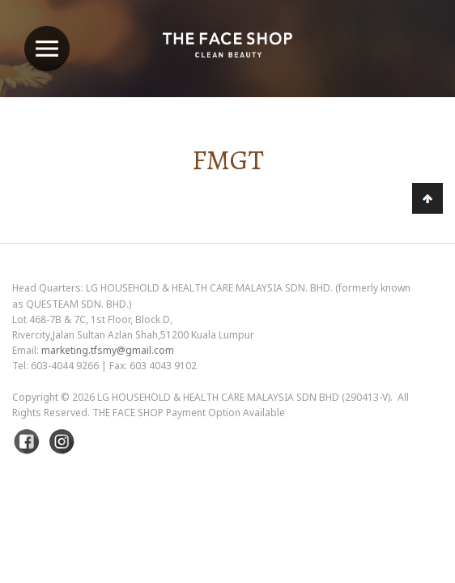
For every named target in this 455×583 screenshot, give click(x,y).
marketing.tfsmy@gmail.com (107, 350)
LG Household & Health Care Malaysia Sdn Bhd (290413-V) (243, 397)
